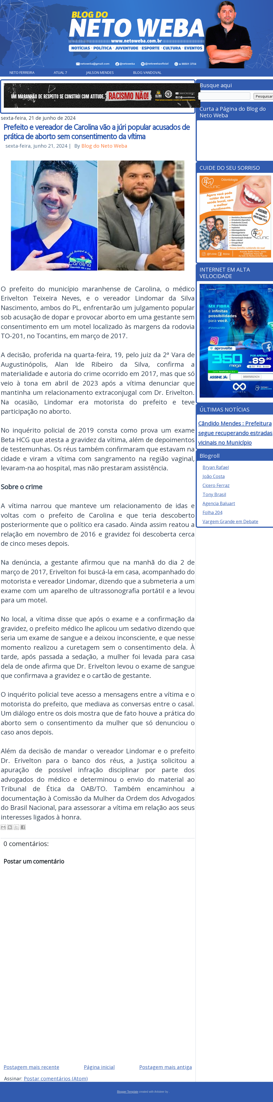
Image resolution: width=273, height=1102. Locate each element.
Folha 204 (212, 512)
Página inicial (99, 1067)
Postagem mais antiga (165, 1067)
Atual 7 (60, 72)
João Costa (214, 476)
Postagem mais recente (31, 1067)
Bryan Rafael (216, 467)
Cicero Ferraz (216, 485)
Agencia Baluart (219, 503)
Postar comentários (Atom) (56, 1078)
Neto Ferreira (22, 72)
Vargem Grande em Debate (230, 521)
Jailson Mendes (100, 72)
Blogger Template (127, 1091)
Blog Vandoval (147, 72)
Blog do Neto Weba (104, 145)
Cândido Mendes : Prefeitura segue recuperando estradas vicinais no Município (235, 433)
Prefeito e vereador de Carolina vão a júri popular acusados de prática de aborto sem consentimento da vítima (97, 131)
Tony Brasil (214, 494)
